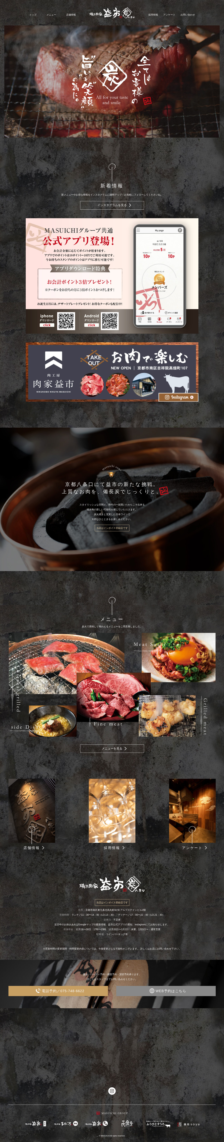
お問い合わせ (187, 14)
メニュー (51, 14)
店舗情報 (71, 14)
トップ (32, 14)
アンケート (169, 14)
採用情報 (153, 14)
